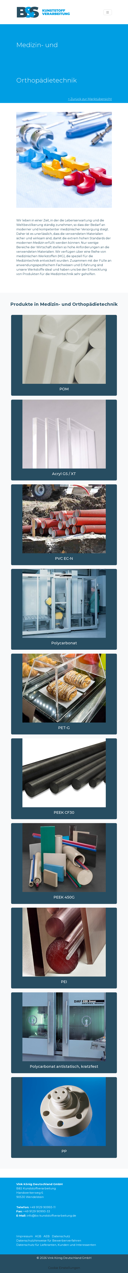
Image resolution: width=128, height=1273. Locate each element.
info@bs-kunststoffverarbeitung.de (51, 1215)
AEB (47, 1236)
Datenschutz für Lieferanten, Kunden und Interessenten (56, 1245)
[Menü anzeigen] (107, 12)
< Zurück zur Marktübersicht (90, 99)
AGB (38, 1236)
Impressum (24, 1236)
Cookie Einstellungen (64, 1268)
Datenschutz (61, 1236)
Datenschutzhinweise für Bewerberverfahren (48, 1240)
